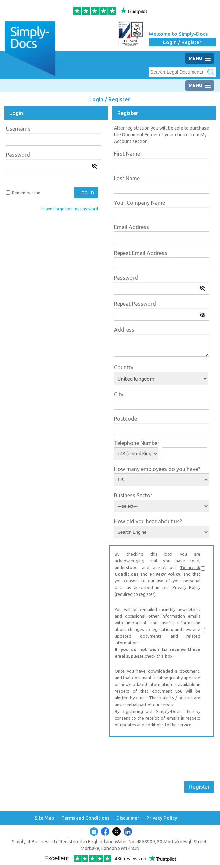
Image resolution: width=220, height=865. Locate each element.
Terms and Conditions (85, 818)
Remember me (26, 192)
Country (123, 367)
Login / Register (182, 42)
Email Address (131, 227)
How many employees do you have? (157, 469)
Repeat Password (135, 304)
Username (18, 129)
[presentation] (160, 755)
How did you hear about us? (148, 521)
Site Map (44, 818)
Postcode (125, 419)
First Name (127, 154)
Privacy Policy (165, 574)
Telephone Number (136, 443)
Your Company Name (139, 203)
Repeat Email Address (140, 253)
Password (18, 155)
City (118, 394)
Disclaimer (127, 818)
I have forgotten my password (69, 209)
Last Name (127, 178)
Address (124, 330)
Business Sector (133, 495)
